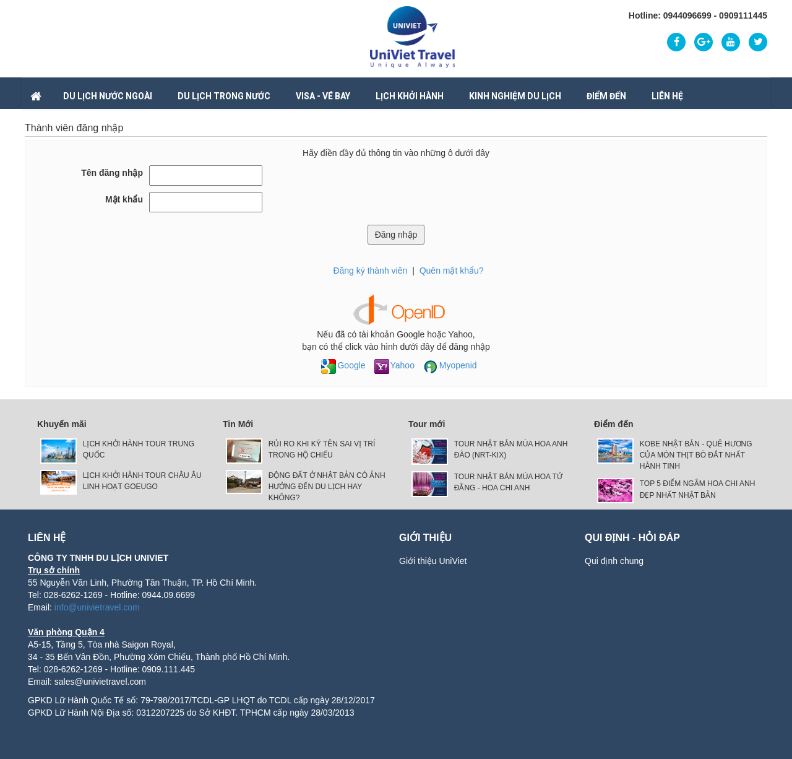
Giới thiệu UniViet (433, 561)
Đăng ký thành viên (370, 270)
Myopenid (450, 365)
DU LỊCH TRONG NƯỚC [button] (224, 96)
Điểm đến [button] (606, 96)
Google (343, 365)
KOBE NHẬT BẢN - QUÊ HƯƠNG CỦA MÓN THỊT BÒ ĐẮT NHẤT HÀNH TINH (696, 455)
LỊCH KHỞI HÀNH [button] (410, 96)
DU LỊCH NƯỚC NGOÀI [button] (107, 96)
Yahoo (394, 365)
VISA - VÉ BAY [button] (323, 96)
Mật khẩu (124, 199)
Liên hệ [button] (667, 96)
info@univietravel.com (97, 607)
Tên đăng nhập (112, 173)
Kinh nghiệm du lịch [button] (515, 96)
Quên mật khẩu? (452, 270)
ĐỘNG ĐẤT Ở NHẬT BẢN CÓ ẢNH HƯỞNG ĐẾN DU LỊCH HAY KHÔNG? (327, 486)
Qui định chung (614, 561)
